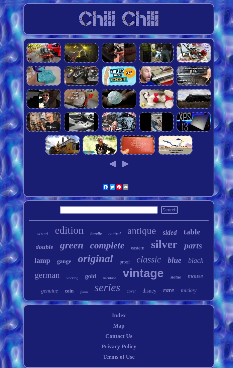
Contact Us (118, 336)
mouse (195, 276)
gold (90, 276)
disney (149, 291)
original (95, 258)
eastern (137, 247)
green (71, 244)
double (44, 246)
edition (69, 230)
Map (118, 326)
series (107, 288)
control (114, 233)
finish (84, 292)
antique (141, 230)
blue (175, 260)
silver (164, 244)
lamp (42, 260)
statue (175, 277)
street (42, 233)
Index (119, 315)
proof (125, 261)
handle (96, 233)
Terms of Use (119, 357)
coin (69, 291)
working (72, 278)
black (195, 260)
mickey (189, 290)
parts (193, 245)
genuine (49, 291)
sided (170, 232)
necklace (109, 278)
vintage (143, 273)
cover (131, 291)
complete (107, 245)
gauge (64, 261)
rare (168, 290)
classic (148, 259)
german (47, 275)
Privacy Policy (118, 346)
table (192, 231)
